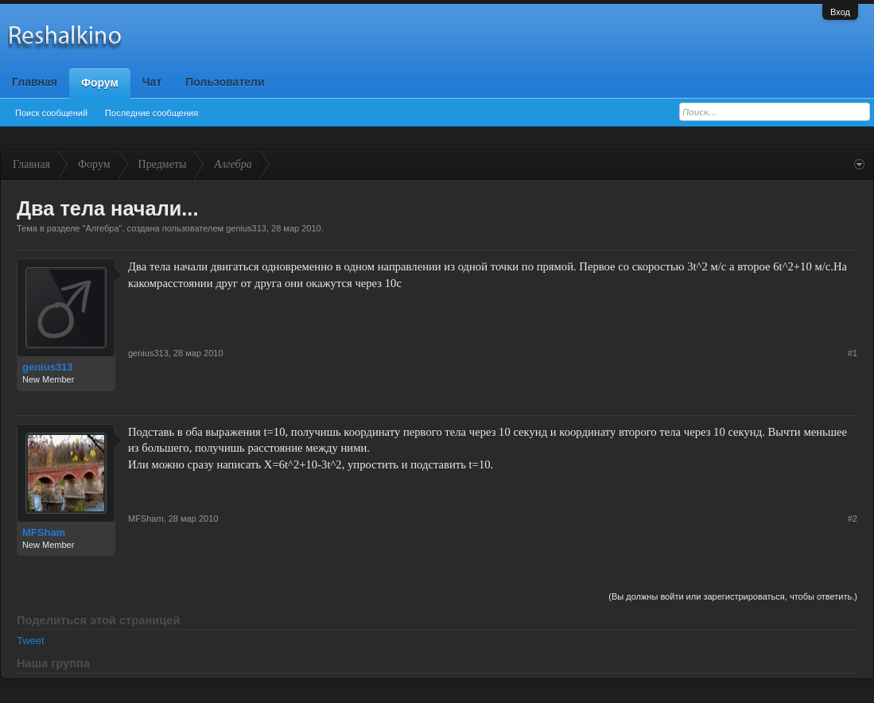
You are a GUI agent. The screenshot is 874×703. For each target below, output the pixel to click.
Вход (840, 12)
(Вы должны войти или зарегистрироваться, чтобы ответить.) (732, 596)
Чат (151, 82)
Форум (99, 82)
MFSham (43, 532)
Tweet (31, 641)
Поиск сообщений (51, 113)
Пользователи (224, 82)
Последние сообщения (151, 113)
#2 (852, 518)
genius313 (246, 228)
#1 (852, 353)
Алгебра (101, 228)
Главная (34, 82)
